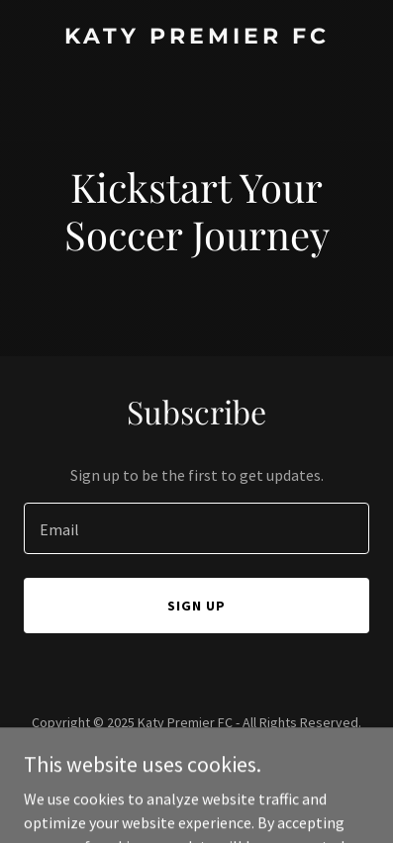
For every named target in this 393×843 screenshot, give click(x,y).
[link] (196, 37)
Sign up (196, 605)
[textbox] (196, 528)
